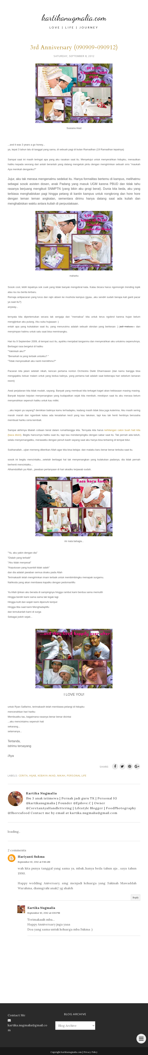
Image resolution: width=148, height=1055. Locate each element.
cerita (23, 775)
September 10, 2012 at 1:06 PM (43, 912)
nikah (61, 775)
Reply (136, 897)
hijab (32, 775)
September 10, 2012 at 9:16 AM (34, 861)
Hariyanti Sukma (31, 856)
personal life (77, 775)
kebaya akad (47, 775)
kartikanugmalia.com (74, 16)
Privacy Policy (90, 1052)
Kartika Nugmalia (41, 908)
